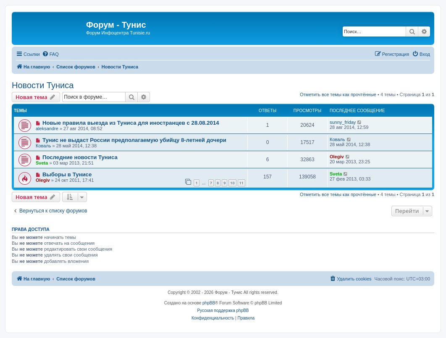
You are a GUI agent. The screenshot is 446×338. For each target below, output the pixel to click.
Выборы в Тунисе (67, 174)
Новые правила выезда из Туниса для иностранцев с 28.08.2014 (130, 123)
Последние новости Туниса (80, 157)
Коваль (43, 145)
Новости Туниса (42, 85)
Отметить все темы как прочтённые (338, 94)
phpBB (208, 303)
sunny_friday (343, 122)
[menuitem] (50, 54)
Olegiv (337, 156)
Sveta (42, 162)
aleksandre (47, 128)
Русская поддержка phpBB (223, 310)
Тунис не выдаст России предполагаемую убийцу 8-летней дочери (134, 140)
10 (232, 183)
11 (241, 183)
